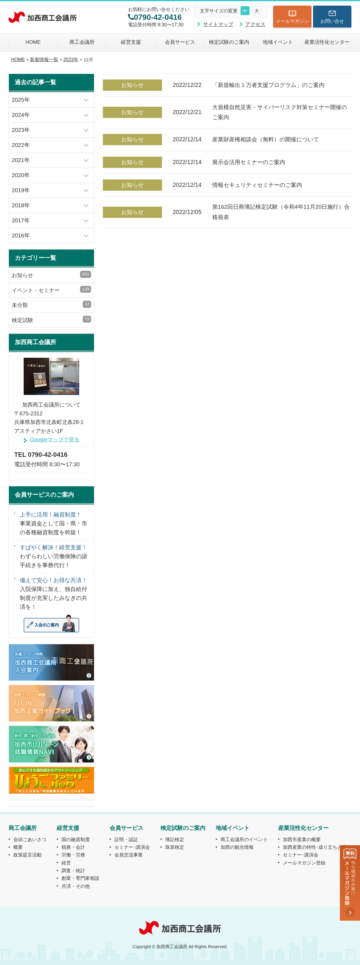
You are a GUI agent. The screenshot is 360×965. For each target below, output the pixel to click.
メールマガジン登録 (304, 862)
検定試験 (51, 319)
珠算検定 (174, 847)
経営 (66, 862)
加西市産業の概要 (302, 839)
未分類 (51, 304)
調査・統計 (73, 870)
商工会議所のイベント (244, 839)
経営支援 (131, 42)
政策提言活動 (27, 854)
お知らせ (51, 274)
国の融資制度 (75, 839)
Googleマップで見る (54, 439)
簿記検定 (174, 839)
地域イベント (278, 42)
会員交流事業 (128, 854)
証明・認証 (126, 839)
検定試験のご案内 (229, 42)
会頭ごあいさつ (29, 839)
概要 (18, 847)
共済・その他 (75, 886)
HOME (32, 42)
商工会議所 (82, 42)
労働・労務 (73, 854)
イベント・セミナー (51, 289)
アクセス (255, 24)
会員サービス (180, 42)
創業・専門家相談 (80, 878)
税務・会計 (73, 847)
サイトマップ (218, 24)
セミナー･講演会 (132, 847)
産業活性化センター (327, 42)
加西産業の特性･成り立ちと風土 (317, 847)
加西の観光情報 (237, 847)
